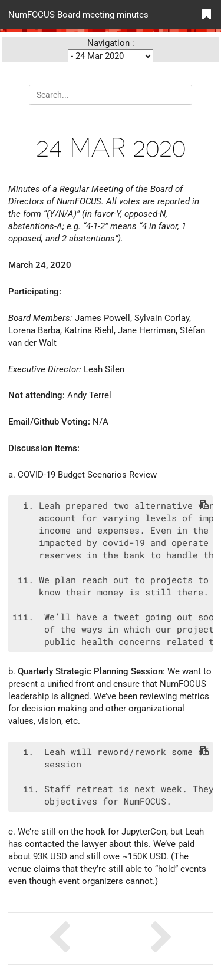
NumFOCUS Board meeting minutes (78, 14)
